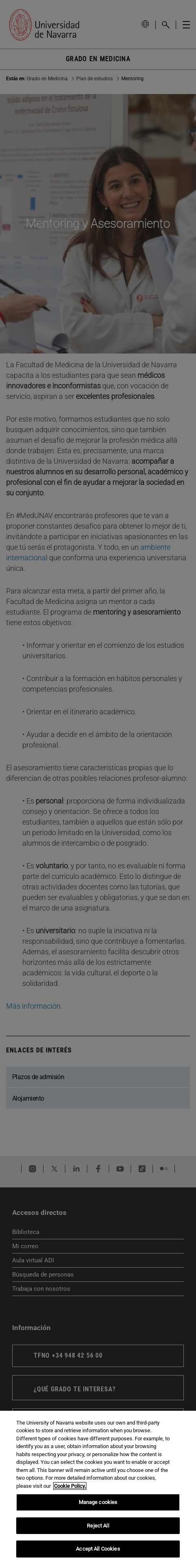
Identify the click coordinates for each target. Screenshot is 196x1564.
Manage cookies (98, 1502)
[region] (98, 1487)
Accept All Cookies (98, 1549)
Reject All (98, 1526)
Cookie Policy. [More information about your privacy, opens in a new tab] (70, 1486)
